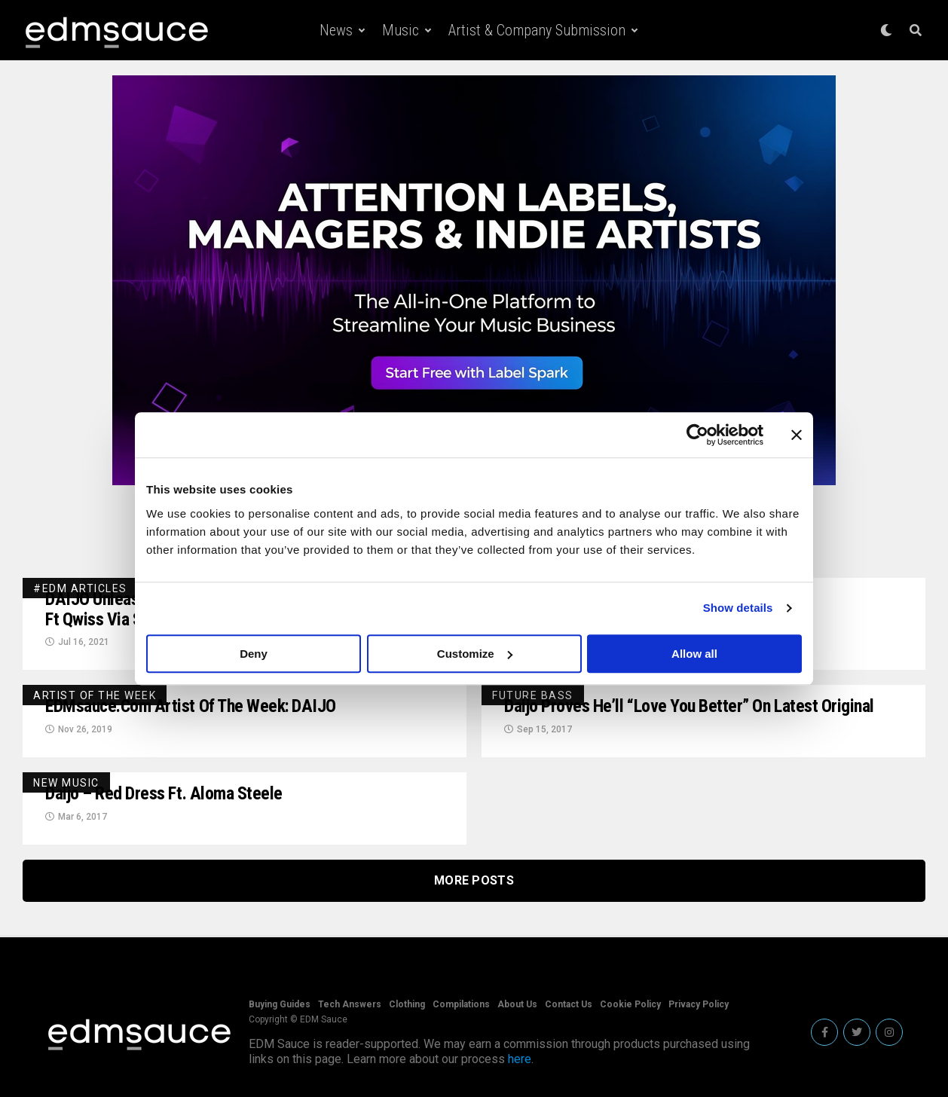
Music (400, 30)
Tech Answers (349, 1004)
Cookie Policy (630, 1004)
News (336, 30)
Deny (254, 653)
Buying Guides (279, 1004)
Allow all (694, 653)
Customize (474, 653)
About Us (517, 1004)
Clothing (407, 1004)
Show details (738, 607)
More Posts (474, 881)
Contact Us (568, 1004)
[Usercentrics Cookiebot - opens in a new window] (697, 434)
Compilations (461, 1004)
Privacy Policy (698, 1004)
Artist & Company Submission (536, 30)
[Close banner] (796, 434)
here (519, 1059)
